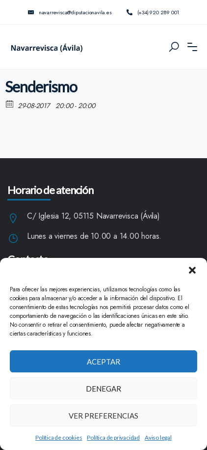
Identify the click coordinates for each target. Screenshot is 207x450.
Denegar (103, 388)
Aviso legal (158, 437)
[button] (192, 270)
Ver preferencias (103, 415)
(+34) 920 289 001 (153, 12)
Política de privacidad (113, 437)
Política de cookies (58, 437)
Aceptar (103, 361)
